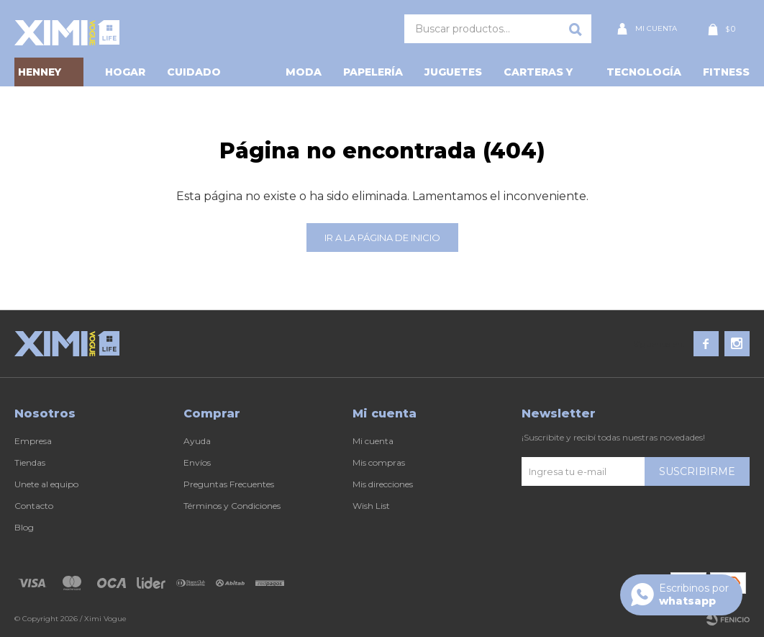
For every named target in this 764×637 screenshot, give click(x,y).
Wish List (371, 505)
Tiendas (29, 462)
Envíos (197, 462)
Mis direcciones (383, 484)
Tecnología (643, 71)
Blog (24, 527)
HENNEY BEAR (39, 75)
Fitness (726, 71)
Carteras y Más (538, 75)
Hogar (125, 71)
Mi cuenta (373, 440)
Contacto (33, 505)
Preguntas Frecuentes (228, 484)
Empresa (33, 440)
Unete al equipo (46, 484)
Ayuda (197, 440)
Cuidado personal (197, 75)
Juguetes (453, 71)
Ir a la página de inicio (382, 237)
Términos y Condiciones (232, 505)
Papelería (373, 71)
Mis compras (379, 462)
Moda (304, 71)
